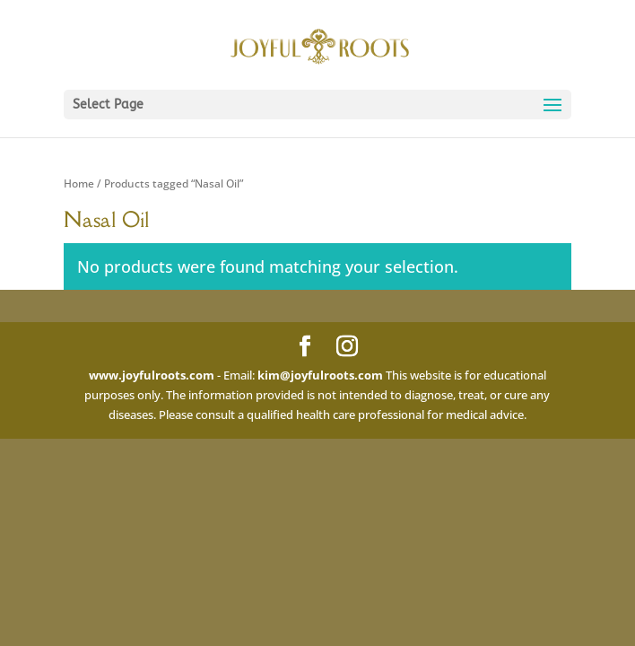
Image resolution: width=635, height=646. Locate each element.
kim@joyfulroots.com (320, 375)
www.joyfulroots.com (151, 375)
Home (79, 183)
